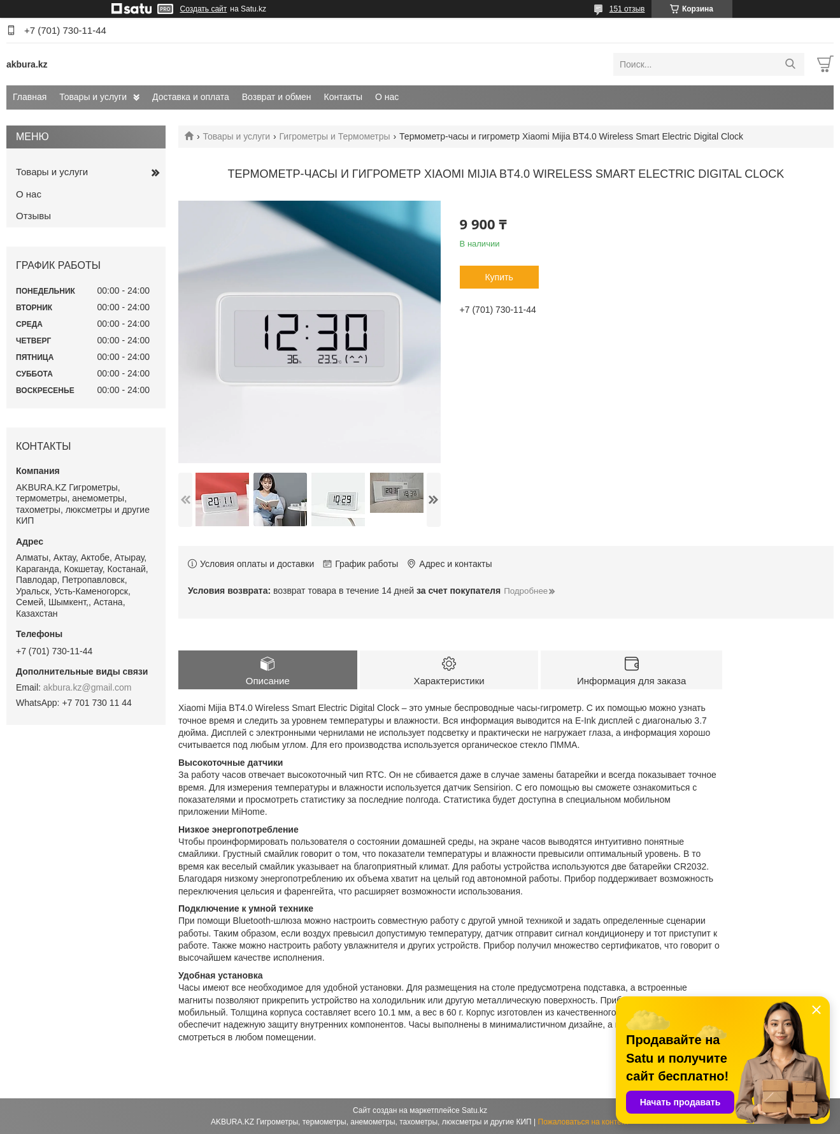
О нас (387, 97)
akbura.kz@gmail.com (87, 687)
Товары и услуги (93, 97)
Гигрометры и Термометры (335, 136)
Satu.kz (474, 1110)
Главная (29, 97)
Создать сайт (203, 8)
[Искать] (790, 64)
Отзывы (33, 215)
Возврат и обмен (276, 97)
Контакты (343, 97)
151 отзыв (627, 8)
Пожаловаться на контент (583, 1121)
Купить (499, 277)
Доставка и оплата (190, 97)
